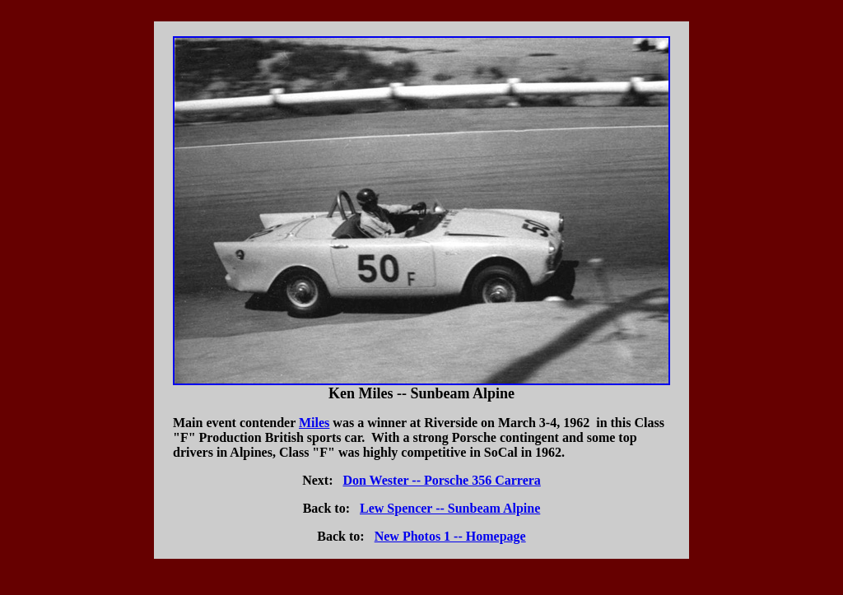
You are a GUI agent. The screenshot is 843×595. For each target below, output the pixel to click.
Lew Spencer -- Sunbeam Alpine (450, 508)
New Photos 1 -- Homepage (450, 536)
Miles (314, 423)
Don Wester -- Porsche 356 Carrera (441, 480)
